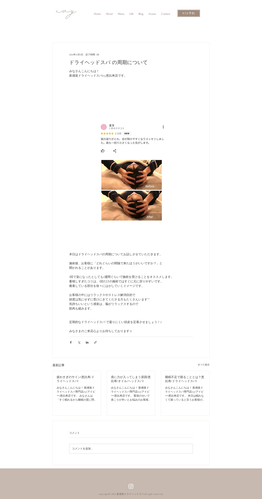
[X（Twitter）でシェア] (79, 342)
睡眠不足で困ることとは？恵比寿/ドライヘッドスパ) (184, 379)
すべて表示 (204, 365)
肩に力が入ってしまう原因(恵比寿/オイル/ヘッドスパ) (131, 379)
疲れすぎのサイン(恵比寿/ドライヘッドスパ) (75, 379)
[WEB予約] (188, 13)
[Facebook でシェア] (70, 342)
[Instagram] (131, 486)
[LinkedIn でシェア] (87, 342)
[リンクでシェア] (95, 342)
